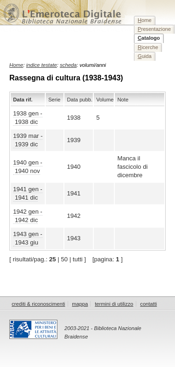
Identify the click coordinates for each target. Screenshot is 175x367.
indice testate (41, 65)
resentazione (154, 29)
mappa (80, 304)
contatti (148, 304)
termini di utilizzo (114, 304)
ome (145, 20)
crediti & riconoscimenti (38, 304)
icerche (148, 47)
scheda (68, 65)
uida (145, 56)
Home (16, 65)
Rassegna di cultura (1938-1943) (66, 78)
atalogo (149, 38)
